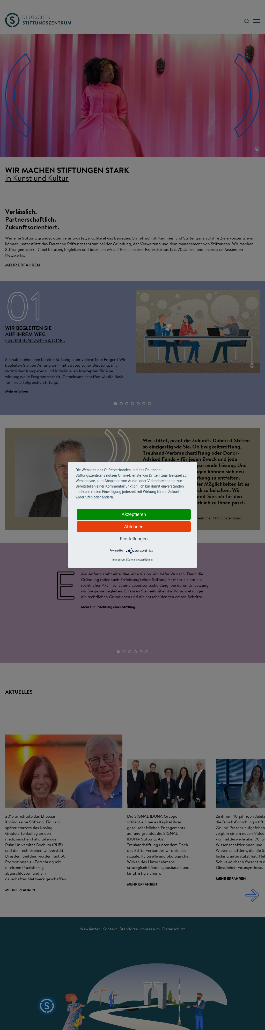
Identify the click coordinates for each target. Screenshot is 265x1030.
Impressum (118, 559)
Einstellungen (134, 538)
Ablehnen (133, 526)
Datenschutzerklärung (139, 559)
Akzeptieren (134, 514)
